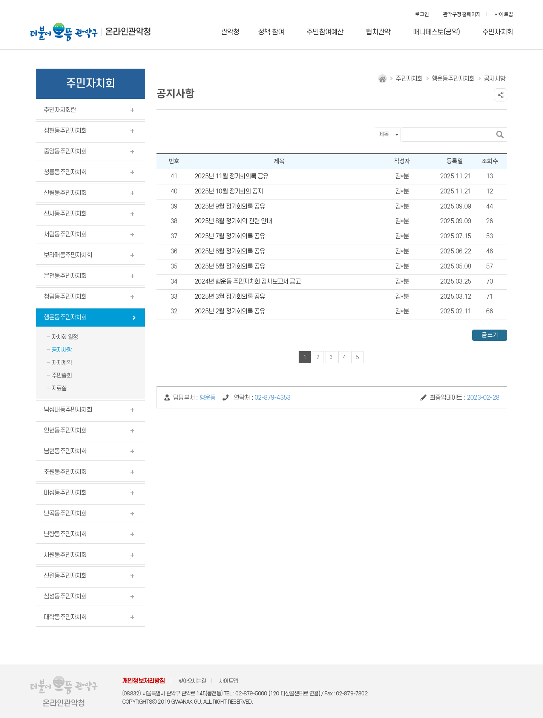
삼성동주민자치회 (65, 596)
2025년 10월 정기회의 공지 (229, 191)
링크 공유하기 (500, 94)
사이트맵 (503, 15)
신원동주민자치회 (65, 575)
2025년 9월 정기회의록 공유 (230, 206)
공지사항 (62, 350)
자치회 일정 (65, 337)
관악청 (230, 32)
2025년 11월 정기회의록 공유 (231, 176)
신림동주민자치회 (65, 193)
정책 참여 (271, 32)
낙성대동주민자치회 (68, 410)
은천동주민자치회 (65, 276)
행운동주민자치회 (65, 317)
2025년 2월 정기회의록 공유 (230, 311)
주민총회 (62, 375)
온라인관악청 (128, 32)
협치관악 (378, 32)
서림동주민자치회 (65, 234)
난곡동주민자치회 (65, 513)
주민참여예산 (325, 32)
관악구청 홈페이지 (461, 15)
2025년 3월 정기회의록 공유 (230, 296)
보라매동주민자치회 (68, 255)
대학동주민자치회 (65, 617)
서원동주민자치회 (65, 555)
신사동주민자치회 (65, 213)
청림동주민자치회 (65, 296)
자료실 (59, 388)
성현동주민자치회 (65, 130)
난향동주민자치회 (65, 534)
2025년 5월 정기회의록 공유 (230, 266)
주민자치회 (497, 32)
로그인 (422, 15)
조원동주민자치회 (65, 472)
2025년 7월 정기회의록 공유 (230, 236)
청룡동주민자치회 (65, 172)
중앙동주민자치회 (65, 151)
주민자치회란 (60, 110)
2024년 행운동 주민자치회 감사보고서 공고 (248, 281)
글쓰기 (490, 335)
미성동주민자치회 (65, 492)
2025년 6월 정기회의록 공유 (230, 251)
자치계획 (62, 362)
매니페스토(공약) (436, 32)
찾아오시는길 (192, 681)
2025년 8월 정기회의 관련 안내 (233, 221)
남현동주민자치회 (65, 451)
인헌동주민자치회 (65, 430)
